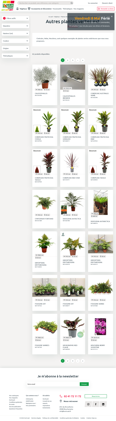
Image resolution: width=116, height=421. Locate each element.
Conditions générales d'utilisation (69, 418)
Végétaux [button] (21, 8)
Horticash (46, 399)
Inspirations (46, 405)
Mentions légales (36, 418)
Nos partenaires (31, 405)
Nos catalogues (14, 395)
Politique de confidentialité (50, 418)
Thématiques (67, 9)
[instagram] (88, 404)
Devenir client (107, 3)
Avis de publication (15, 406)
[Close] (111, 16)
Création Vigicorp (91, 418)
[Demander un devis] (106, 9)
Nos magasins (79, 9)
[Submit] (71, 3)
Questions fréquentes (15, 409)
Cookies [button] (82, 418)
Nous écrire (96, 396)
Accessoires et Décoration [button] (40, 8)
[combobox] (45, 3)
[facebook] (96, 404)
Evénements (46, 408)
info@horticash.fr (65, 411)
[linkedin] (103, 404)
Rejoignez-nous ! (31, 403)
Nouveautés (57, 9)
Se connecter (93, 3)
